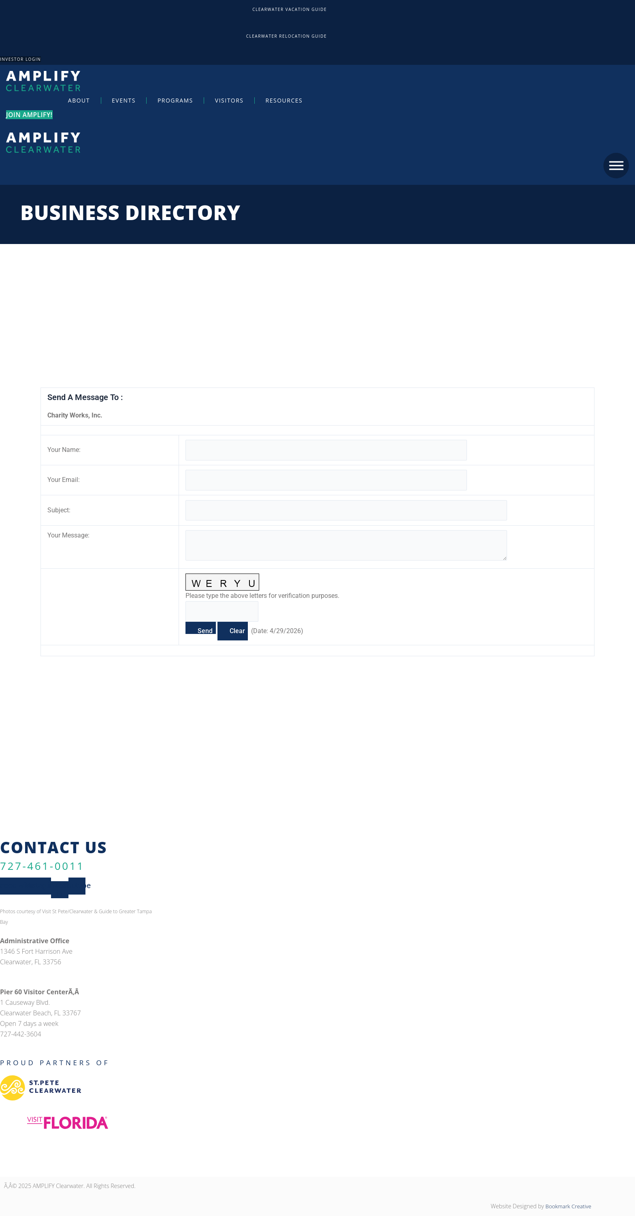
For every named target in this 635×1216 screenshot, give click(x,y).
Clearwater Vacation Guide (289, 9)
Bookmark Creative (567, 1206)
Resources (284, 100)
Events (124, 100)
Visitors (229, 100)
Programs (175, 100)
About (79, 100)
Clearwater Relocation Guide (286, 36)
